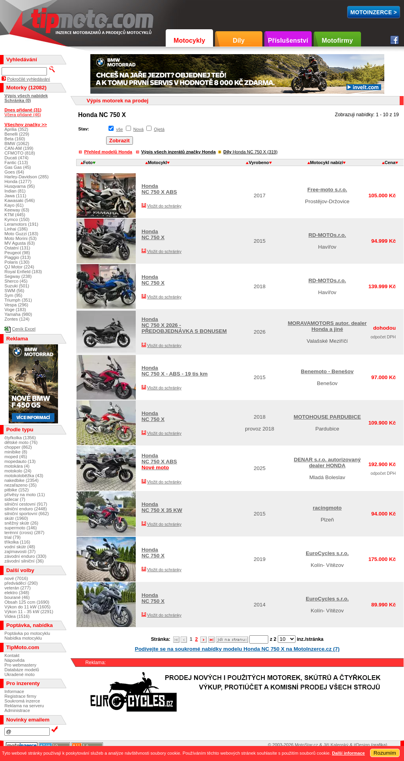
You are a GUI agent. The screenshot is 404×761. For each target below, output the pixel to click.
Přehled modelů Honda (108, 151)
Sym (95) (13, 295)
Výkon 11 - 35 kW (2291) (28, 611)
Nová (138, 129)
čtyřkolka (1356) (20, 437)
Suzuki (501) (16, 285)
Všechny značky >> (25, 124)
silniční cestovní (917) (25, 504)
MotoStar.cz (306, 744)
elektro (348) (16, 592)
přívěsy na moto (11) (24, 494)
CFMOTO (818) (19, 153)
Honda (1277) (17, 181)
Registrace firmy (20, 696)
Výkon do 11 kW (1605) (27, 606)
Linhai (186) (16, 229)
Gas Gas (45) (17, 167)
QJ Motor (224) (19, 266)
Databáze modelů (21, 669)
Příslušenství (288, 40)
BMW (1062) (16, 143)
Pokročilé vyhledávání (28, 79)
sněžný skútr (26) (21, 523)
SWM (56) (14, 290)
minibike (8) (15, 451)
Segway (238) (18, 276)
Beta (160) (14, 138)
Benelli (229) (16, 134)
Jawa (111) (15, 195)
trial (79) (12, 537)
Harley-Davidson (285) (26, 176)
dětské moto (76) (20, 442)
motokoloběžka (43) (23, 475)
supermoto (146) (20, 527)
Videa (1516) (17, 616)
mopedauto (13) (20, 461)
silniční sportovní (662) (26, 513)
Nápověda (14, 660)
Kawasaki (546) (19, 200)
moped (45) (15, 456)
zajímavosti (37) (20, 551)
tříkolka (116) (17, 542)
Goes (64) (14, 172)
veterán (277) (17, 587)
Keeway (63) (16, 210)
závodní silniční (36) (24, 561)
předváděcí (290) (21, 583)
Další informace (348, 753)
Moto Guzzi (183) (21, 233)
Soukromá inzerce (22, 701)
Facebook (394, 40)
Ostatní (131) (17, 247)
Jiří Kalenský (336, 744)
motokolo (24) (17, 470)
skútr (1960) (16, 518)
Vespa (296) (16, 304)
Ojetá (159, 129)
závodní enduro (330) (25, 556)
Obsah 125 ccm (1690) (26, 602)
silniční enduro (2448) (25, 508)
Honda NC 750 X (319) (250, 151)
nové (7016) (16, 578)
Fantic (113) (16, 162)
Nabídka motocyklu (23, 638)
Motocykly (189, 40)
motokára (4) (16, 466)
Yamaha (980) (18, 314)
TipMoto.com (49, 18)
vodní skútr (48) (19, 546)
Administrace (17, 710)
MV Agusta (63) (19, 243)
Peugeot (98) (17, 252)
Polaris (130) (16, 262)
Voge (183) (15, 309)
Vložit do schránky (164, 206)
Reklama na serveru (24, 705)
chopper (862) (18, 447)
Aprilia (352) (16, 129)
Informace (14, 691)
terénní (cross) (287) (24, 532)
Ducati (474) (16, 157)
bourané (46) (17, 597)
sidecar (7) (14, 499)
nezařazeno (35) (20, 485)
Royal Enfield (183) (23, 271)
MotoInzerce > (373, 12)
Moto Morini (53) (20, 238)
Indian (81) (15, 191)
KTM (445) (14, 214)
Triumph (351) (18, 300)
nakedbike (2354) (21, 480)
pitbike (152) (16, 489)
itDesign (362, 744)
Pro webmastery (20, 665)
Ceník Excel (24, 329)
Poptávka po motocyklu (27, 633)
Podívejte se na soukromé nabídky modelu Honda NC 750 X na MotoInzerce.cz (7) (237, 649)
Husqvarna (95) (19, 186)
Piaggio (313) (17, 257)
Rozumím (385, 753)
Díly (239, 40)
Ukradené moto (19, 674)
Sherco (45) (15, 281)
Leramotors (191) (21, 224)
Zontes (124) (16, 319)
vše (119, 129)
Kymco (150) (16, 219)
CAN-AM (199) (18, 148)
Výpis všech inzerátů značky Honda (178, 151)
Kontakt (11, 655)
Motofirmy (337, 40)
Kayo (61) (14, 205)
